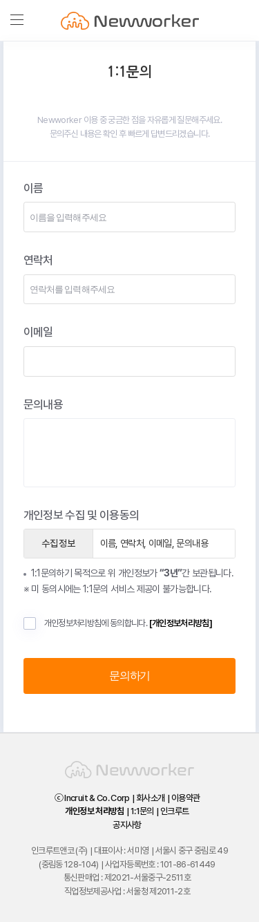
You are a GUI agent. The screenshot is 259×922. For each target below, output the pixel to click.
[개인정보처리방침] (181, 623)
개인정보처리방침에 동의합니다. (117, 623)
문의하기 (129, 676)
